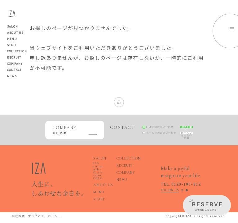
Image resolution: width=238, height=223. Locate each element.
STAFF (12, 45)
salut (105, 170)
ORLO (97, 172)
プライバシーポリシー (40, 207)
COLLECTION (17, 52)
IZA (95, 165)
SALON (98, 161)
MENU (12, 39)
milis (96, 167)
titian (103, 165)
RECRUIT (14, 58)
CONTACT (14, 70)
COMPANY (15, 64)
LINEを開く (181, 125)
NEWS (12, 76)
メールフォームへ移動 (181, 135)
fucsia (96, 170)
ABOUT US (15, 33)
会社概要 (17, 207)
